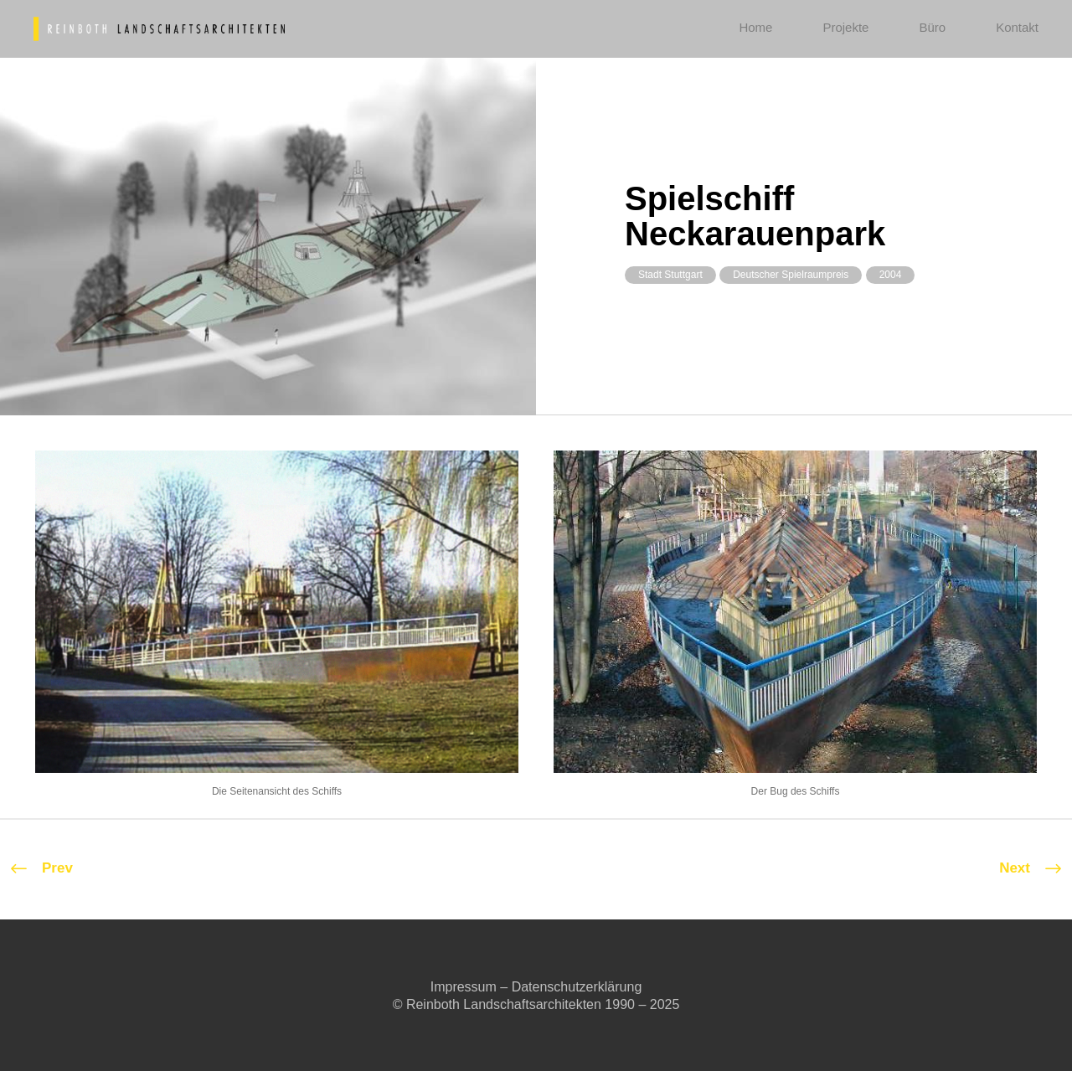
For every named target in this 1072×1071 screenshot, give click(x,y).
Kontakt (1017, 27)
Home (755, 27)
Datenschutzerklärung (577, 987)
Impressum (463, 987)
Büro (932, 27)
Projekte (845, 27)
